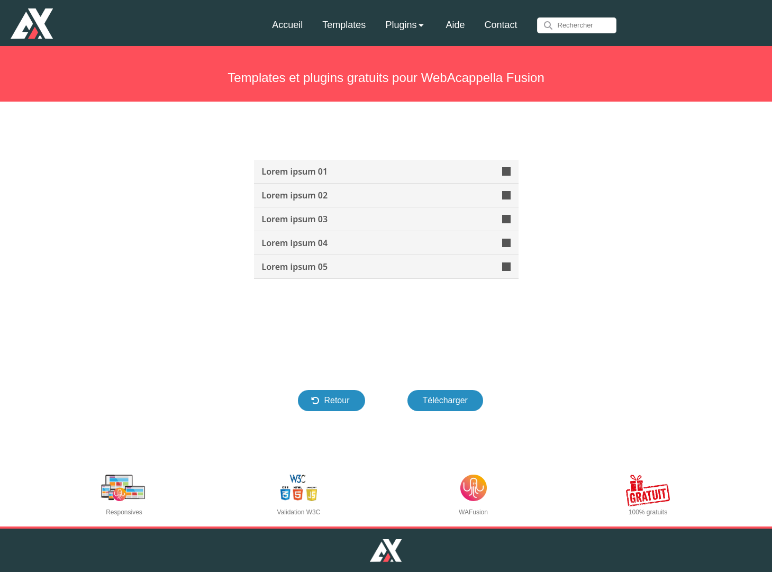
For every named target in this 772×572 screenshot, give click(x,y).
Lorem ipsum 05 (386, 267)
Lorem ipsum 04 (386, 243)
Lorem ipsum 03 (386, 219)
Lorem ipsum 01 (386, 171)
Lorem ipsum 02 (386, 195)
